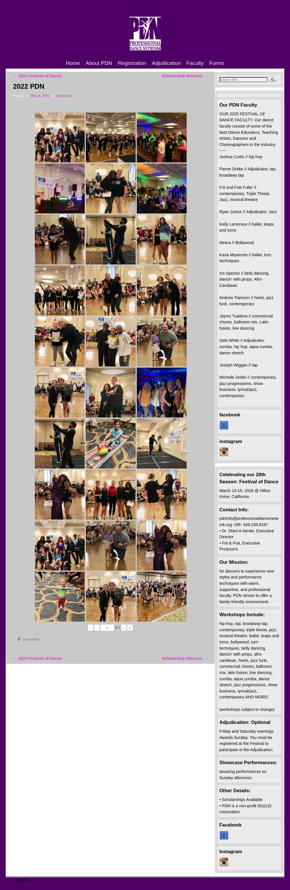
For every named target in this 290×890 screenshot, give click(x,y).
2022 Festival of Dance (37, 76)
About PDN (99, 63)
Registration (132, 63)
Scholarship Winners (184, 76)
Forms (216, 63)
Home (73, 63)
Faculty (194, 63)
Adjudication (166, 63)
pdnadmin (64, 96)
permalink (31, 639)
